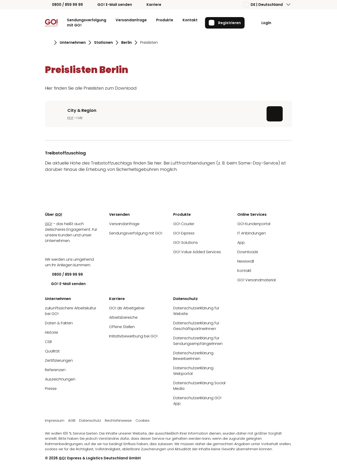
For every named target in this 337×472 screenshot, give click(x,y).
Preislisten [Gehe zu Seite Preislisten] (149, 42)
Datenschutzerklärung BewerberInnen (193, 355)
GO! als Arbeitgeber (127, 308)
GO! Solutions (185, 242)
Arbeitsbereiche (123, 317)
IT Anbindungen (251, 233)
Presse (51, 388)
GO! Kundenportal (253, 224)
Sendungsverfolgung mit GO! (86, 23)
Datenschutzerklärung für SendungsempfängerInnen (198, 340)
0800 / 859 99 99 (64, 4)
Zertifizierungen (59, 360)
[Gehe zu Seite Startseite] (48, 42)
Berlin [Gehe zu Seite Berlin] (126, 42)
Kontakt (190, 20)
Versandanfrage (131, 20)
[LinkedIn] (48, 250)
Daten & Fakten (59, 323)
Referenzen (55, 370)
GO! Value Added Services (197, 252)
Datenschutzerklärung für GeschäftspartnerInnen (196, 325)
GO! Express (183, 233)
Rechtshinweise (118, 420)
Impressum (54, 420)
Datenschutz (90, 420)
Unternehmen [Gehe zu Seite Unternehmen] (73, 42)
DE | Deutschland (263, 4)
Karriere (150, 4)
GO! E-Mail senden (111, 4)
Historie (51, 332)
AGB (71, 420)
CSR (48, 341)
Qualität (52, 351)
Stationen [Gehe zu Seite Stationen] (103, 42)
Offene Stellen (122, 326)
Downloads (247, 252)
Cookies (143, 420)
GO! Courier (183, 224)
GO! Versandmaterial (256, 280)
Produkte (164, 20)
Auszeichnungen (60, 379)
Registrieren (225, 23)
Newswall (245, 261)
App (241, 242)
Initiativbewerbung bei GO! (133, 336)
